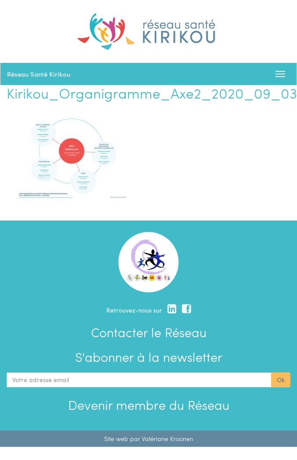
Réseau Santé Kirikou (38, 74)
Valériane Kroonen (167, 438)
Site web (116, 438)
